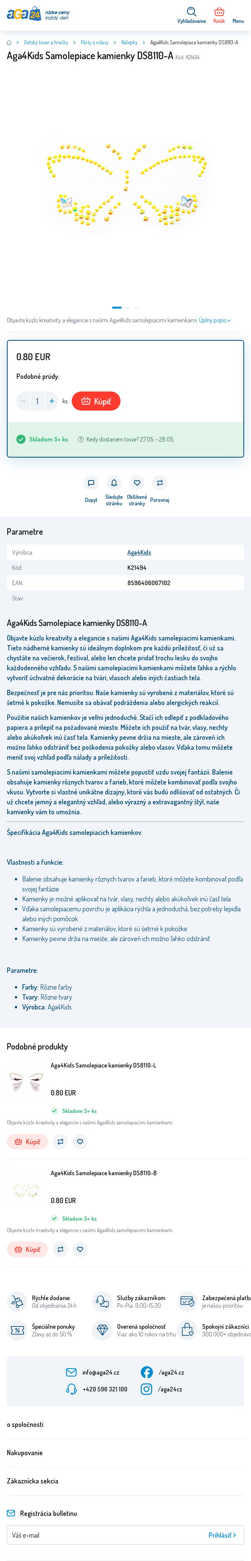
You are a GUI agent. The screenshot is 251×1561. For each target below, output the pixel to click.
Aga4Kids (139, 552)
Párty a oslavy (95, 42)
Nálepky (129, 42)
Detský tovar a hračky (46, 42)
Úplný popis (212, 320)
